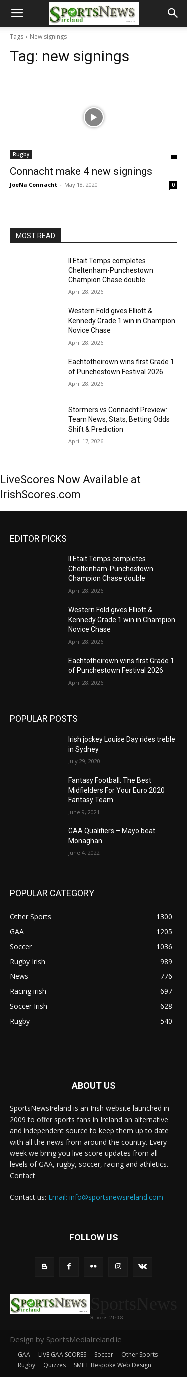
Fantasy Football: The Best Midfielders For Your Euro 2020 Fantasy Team (116, 790)
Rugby (21, 154)
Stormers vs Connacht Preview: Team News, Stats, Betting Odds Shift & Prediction (119, 419)
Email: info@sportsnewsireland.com (105, 1197)
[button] (17, 13)
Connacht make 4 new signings (81, 171)
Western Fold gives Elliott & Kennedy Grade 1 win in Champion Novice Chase (121, 320)
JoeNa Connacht (33, 184)
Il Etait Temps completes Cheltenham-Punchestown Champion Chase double (110, 270)
